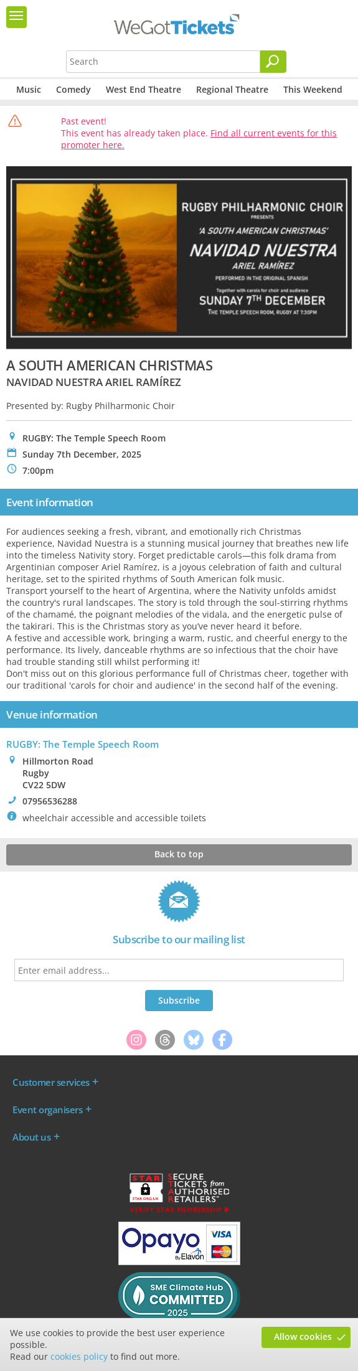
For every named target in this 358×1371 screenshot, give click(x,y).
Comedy (73, 89)
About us (31, 1137)
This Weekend (312, 89)
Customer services (51, 1082)
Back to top (179, 854)
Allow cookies (303, 1336)
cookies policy (79, 1356)
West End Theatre (143, 89)
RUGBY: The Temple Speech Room (82, 744)
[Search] (273, 61)
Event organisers (47, 1109)
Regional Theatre (232, 89)
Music (28, 89)
